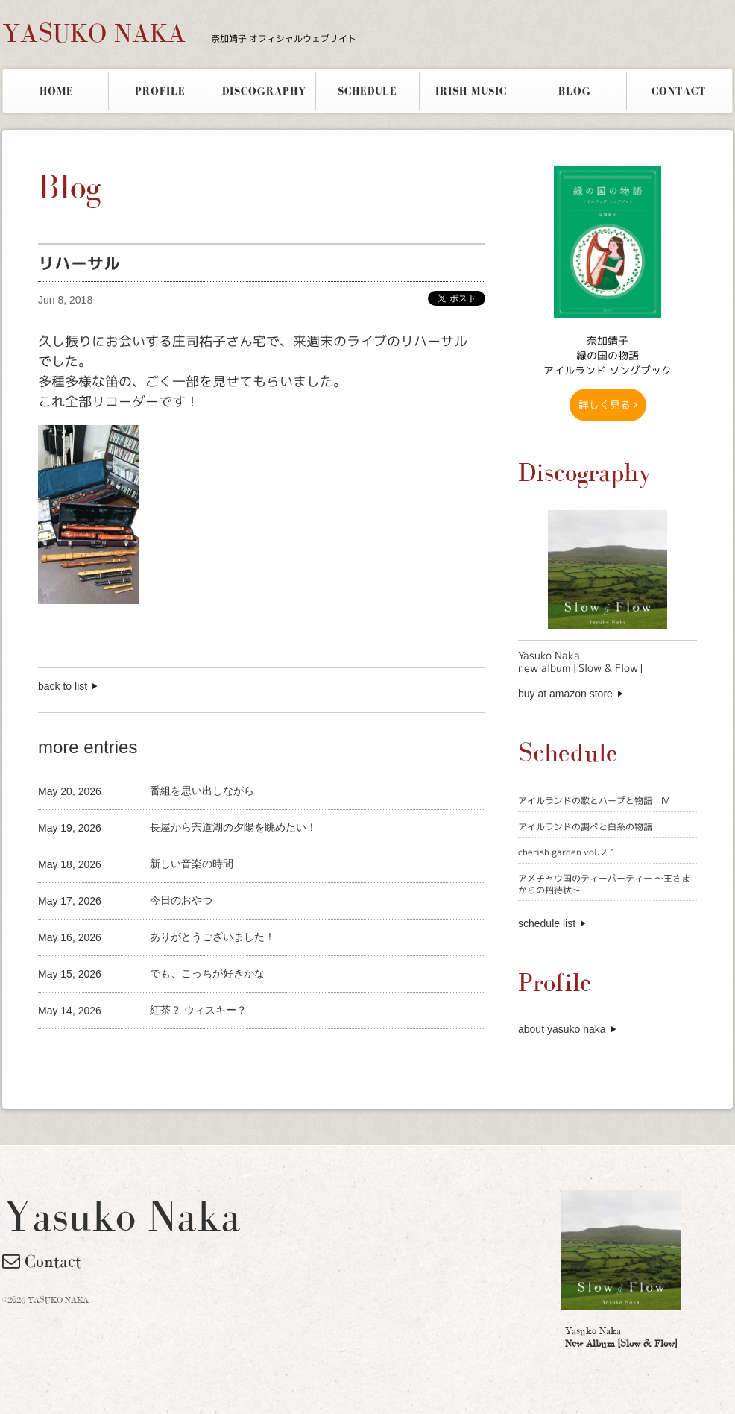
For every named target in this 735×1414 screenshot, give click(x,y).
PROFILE (160, 91)
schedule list (546, 923)
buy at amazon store (565, 694)
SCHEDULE (367, 91)
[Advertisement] (212, 1054)
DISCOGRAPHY (264, 91)
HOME (57, 91)
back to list (62, 686)
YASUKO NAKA (179, 33)
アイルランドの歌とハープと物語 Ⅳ (593, 800)
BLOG (574, 91)
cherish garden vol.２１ (567, 852)
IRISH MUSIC (471, 91)
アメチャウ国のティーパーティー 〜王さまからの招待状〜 (604, 884)
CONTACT (679, 91)
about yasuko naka (562, 1029)
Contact (41, 1261)
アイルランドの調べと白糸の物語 (585, 826)
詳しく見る (607, 405)
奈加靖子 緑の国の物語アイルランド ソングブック (607, 355)
